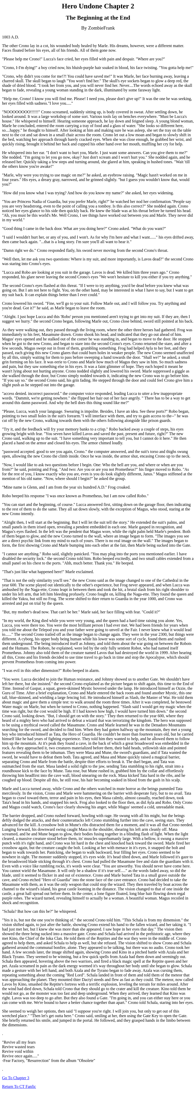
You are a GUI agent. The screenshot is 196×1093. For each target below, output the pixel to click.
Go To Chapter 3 (15, 1078)
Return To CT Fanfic (19, 1086)
